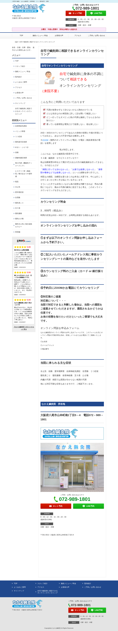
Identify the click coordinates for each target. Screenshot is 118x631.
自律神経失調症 (21, 126)
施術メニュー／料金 (40, 35)
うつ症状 (18, 136)
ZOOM (45, 140)
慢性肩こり (19, 203)
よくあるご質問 (21, 82)
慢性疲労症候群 (21, 142)
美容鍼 (17, 232)
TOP (21, 35)
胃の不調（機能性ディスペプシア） (23, 164)
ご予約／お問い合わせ (96, 35)
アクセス (77, 35)
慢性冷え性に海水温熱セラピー (23, 225)
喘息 (17, 182)
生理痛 (17, 197)
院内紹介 (18, 77)
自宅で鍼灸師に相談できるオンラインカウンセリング (23, 111)
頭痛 (17, 152)
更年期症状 (19, 192)
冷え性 (17, 187)
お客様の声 (59, 35)
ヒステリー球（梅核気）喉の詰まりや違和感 (23, 173)
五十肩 (17, 208)
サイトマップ (20, 103)
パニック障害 (20, 131)
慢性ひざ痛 (19, 219)
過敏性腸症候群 (21, 158)
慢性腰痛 (18, 213)
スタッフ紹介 (20, 66)
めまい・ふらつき (22, 147)
